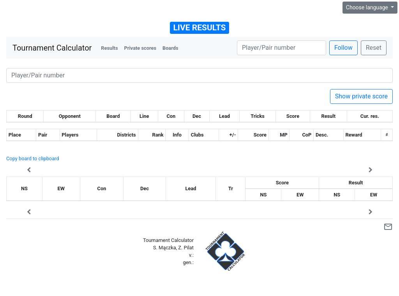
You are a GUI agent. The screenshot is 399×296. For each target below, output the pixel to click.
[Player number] (281, 47)
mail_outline (388, 226)
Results (109, 48)
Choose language (368, 7)
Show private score (361, 96)
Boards (170, 48)
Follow (343, 47)
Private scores (140, 48)
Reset (373, 47)
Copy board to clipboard (32, 158)
